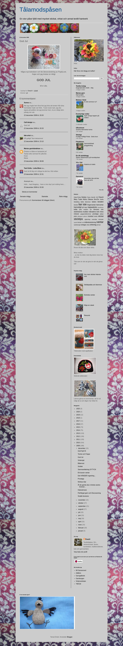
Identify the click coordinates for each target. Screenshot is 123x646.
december (82, 448)
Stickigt (79, 135)
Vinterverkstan (81, 581)
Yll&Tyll (78, 584)
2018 (78, 418)
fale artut (27, 135)
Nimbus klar (82, 482)
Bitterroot (81, 463)
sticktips (78, 219)
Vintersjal (81, 460)
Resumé (87, 315)
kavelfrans (100, 207)
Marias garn (80, 93)
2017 (78, 421)
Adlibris (78, 573)
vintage (83, 225)
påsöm (85, 216)
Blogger (69, 637)
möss (101, 212)
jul (27, 93)
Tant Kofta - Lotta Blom (32, 168)
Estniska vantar (89, 295)
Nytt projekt (80, 95)
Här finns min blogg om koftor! (84, 71)
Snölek (80, 466)
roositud (90, 216)
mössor (76, 214)
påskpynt (80, 216)
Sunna (26, 102)
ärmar (99, 225)
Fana (88, 197)
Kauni (101, 197)
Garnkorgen (80, 578)
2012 (78, 436)
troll (83, 222)
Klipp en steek (89, 305)
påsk (75, 216)
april (80, 521)
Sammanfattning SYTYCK (87, 469)
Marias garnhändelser (32, 148)
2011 (78, 439)
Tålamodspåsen (41, 9)
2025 (78, 408)
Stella (102, 199)
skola (95, 216)
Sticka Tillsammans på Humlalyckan (88, 157)
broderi (101, 202)
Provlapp (81, 479)
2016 (78, 424)
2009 (78, 445)
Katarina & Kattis (89, 164)
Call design (28, 122)
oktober (81, 503)
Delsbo (84, 197)
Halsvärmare (82, 490)
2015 (78, 427)
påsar (102, 214)
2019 (78, 415)
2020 (78, 412)
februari (81, 528)
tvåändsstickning (90, 222)
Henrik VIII (94, 197)
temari (79, 222)
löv (91, 209)
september (82, 506)
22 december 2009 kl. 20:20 (34, 115)
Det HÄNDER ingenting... (87, 476)
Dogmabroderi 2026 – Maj (84, 88)
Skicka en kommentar (29, 192)
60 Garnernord (81, 570)
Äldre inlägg (63, 196)
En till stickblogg (82, 155)
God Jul (80, 457)
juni (79, 515)
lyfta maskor (83, 209)
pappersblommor (85, 214)
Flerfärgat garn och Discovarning (89, 493)
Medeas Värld (81, 100)
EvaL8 (88, 539)
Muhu (85, 199)
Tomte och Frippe (84, 454)
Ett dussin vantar (84, 472)
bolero (94, 202)
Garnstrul (79, 176)
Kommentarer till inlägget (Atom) (43, 200)
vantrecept (77, 225)
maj (79, 518)
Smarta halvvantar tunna (84, 129)
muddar (85, 212)
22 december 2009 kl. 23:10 (34, 141)
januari (80, 531)
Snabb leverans (83, 496)
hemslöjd (78, 207)
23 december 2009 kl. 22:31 (34, 174)
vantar (99, 222)
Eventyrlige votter (82, 114)
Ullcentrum (80, 128)
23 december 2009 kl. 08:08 (34, 161)
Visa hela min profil (80, 552)
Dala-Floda (77, 197)
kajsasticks (92, 207)
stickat (100, 216)
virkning (93, 225)
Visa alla (101, 190)
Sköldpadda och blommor (93, 285)
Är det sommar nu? (90, 102)
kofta (75, 209)
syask (75, 222)
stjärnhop (87, 219)
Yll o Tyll (79, 162)
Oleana (90, 199)
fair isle (83, 204)
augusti (81, 509)
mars (80, 525)
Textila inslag (81, 86)
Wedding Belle (79, 202)
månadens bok (94, 212)
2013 (78, 433)
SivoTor (96, 199)
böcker (76, 205)
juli (79, 512)
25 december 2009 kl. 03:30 (34, 187)
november (82, 500)
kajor (85, 207)
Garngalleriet (80, 576)
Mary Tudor (78, 199)
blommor (88, 202)
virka (87, 225)
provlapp (95, 214)
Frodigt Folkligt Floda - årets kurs (87, 136)
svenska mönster (98, 219)
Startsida (45, 196)
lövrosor (96, 209)
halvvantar (100, 205)
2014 (78, 430)
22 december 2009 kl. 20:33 (34, 128)
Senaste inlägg (25, 196)
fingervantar (91, 205)
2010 (78, 442)
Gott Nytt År (82, 451)
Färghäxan (80, 142)
